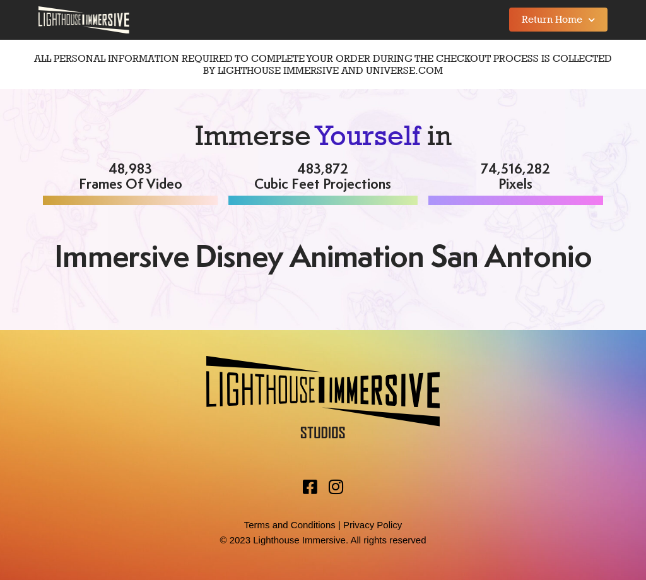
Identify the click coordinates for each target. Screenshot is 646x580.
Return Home (558, 20)
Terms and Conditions (290, 524)
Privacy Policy (372, 524)
